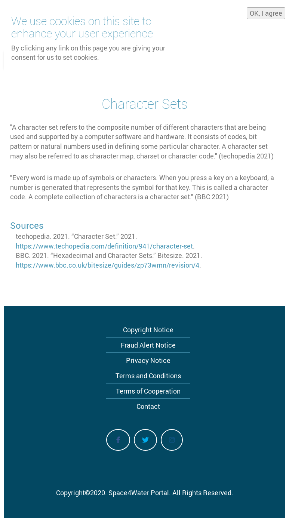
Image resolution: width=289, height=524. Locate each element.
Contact (148, 406)
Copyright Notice (148, 329)
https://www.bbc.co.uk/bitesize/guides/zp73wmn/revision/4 (107, 265)
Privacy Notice (148, 360)
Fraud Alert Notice (148, 344)
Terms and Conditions (148, 375)
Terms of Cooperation (148, 390)
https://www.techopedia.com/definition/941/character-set (104, 245)
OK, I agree (266, 11)
